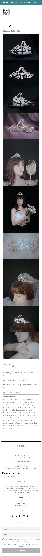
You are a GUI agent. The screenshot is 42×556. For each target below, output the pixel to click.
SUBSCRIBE (21, 523)
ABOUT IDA (21, 481)
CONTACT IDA (21, 446)
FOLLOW (21, 511)
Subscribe (21, 551)
